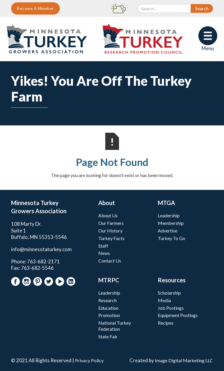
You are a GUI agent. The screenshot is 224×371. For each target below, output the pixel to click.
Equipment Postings (178, 315)
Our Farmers (111, 223)
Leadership (169, 215)
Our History (110, 230)
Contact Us (109, 260)
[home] (47, 39)
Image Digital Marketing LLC (184, 360)
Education (108, 308)
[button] (207, 39)
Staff (103, 246)
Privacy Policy (89, 360)
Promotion (109, 315)
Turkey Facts (111, 238)
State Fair (108, 336)
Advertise (167, 230)
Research (107, 300)
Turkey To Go (171, 238)
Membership (171, 223)
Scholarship (169, 292)
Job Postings (171, 308)
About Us (108, 215)
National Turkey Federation (114, 326)
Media (164, 300)
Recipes (166, 323)
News (104, 253)
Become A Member (35, 8)
